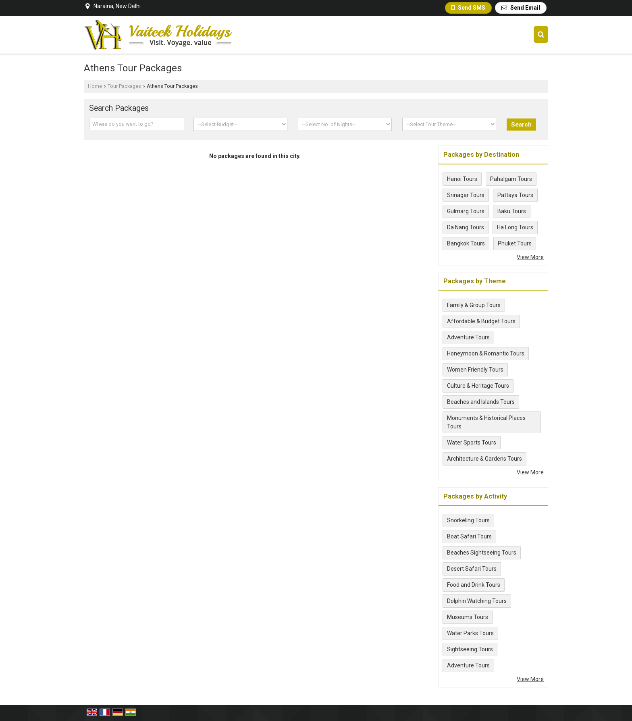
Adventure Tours (468, 337)
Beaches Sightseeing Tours (481, 552)
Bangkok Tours (466, 243)
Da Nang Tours (465, 227)
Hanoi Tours (462, 179)
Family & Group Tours (474, 305)
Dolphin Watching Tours (477, 601)
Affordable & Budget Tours (481, 321)
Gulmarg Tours (465, 211)
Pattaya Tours (515, 195)
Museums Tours (467, 617)
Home (95, 86)
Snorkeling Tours (468, 520)
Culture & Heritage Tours (478, 385)
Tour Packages (124, 86)
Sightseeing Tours (470, 649)
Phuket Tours (515, 243)
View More (530, 257)
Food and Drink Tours (473, 585)
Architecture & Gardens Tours (484, 458)
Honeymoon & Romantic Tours (485, 353)
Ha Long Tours (515, 227)
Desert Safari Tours (472, 568)
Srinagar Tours (465, 195)
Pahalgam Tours (511, 179)
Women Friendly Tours (475, 369)
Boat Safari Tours (469, 536)
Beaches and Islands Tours (481, 402)
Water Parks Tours (470, 633)
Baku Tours (511, 211)
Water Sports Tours (471, 442)
